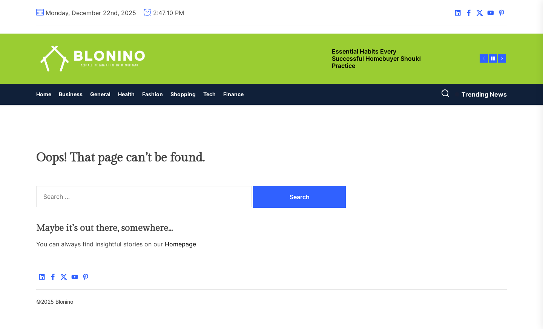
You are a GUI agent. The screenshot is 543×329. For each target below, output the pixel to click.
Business (71, 94)
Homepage (180, 244)
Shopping (183, 94)
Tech (209, 94)
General (100, 94)
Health (126, 94)
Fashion (152, 94)
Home (43, 94)
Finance (233, 94)
